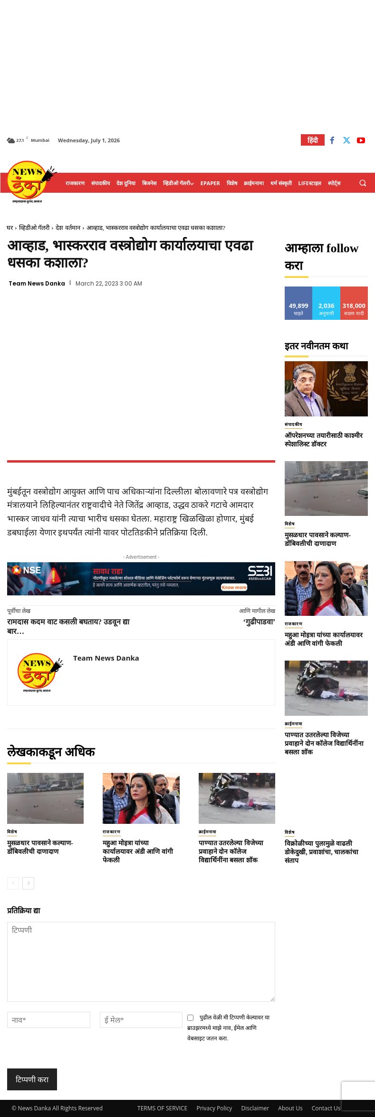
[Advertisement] (187, 66)
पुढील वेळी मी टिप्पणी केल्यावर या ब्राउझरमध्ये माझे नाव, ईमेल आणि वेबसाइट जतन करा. (228, 1028)
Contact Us (326, 1108)
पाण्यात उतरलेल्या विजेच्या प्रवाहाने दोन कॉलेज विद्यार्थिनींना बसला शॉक (231, 852)
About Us (290, 1108)
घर (10, 227)
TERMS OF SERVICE (162, 1108)
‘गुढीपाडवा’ (259, 622)
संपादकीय (293, 424)
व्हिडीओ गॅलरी (34, 227)
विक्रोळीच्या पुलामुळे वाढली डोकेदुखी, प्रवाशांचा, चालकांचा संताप (321, 852)
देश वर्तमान (68, 227)
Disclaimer (255, 1108)
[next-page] (28, 883)
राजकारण (112, 832)
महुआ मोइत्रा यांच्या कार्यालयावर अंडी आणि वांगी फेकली (138, 852)
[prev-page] (13, 883)
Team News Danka (37, 284)
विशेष (12, 832)
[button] (363, 183)
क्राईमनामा (207, 832)
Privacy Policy (214, 1108)
